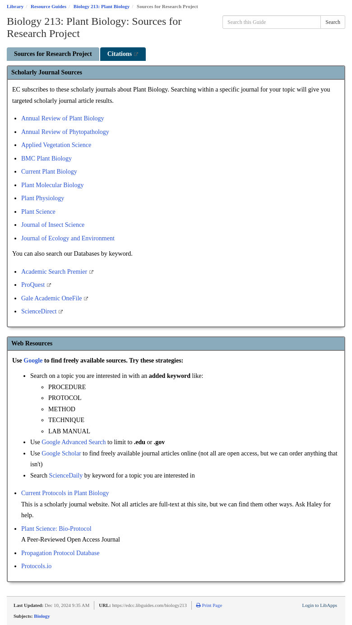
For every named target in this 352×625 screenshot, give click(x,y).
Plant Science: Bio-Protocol (56, 528)
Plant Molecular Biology (52, 185)
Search (332, 22)
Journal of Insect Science (52, 224)
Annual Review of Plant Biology (62, 118)
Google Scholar (61, 453)
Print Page (209, 605)
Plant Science (38, 211)
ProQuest (33, 284)
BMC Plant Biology (46, 158)
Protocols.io (36, 566)
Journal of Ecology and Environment (68, 238)
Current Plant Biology (49, 171)
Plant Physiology (42, 198)
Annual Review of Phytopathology (65, 132)
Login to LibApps (319, 605)
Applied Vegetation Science (56, 145)
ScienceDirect (39, 311)
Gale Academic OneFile (52, 298)
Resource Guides (48, 6)
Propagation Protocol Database (60, 553)
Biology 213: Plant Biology (102, 6)
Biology (42, 616)
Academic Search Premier (55, 271)
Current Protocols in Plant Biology (65, 493)
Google (33, 360)
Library (15, 6)
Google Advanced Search (74, 442)
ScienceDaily (66, 475)
